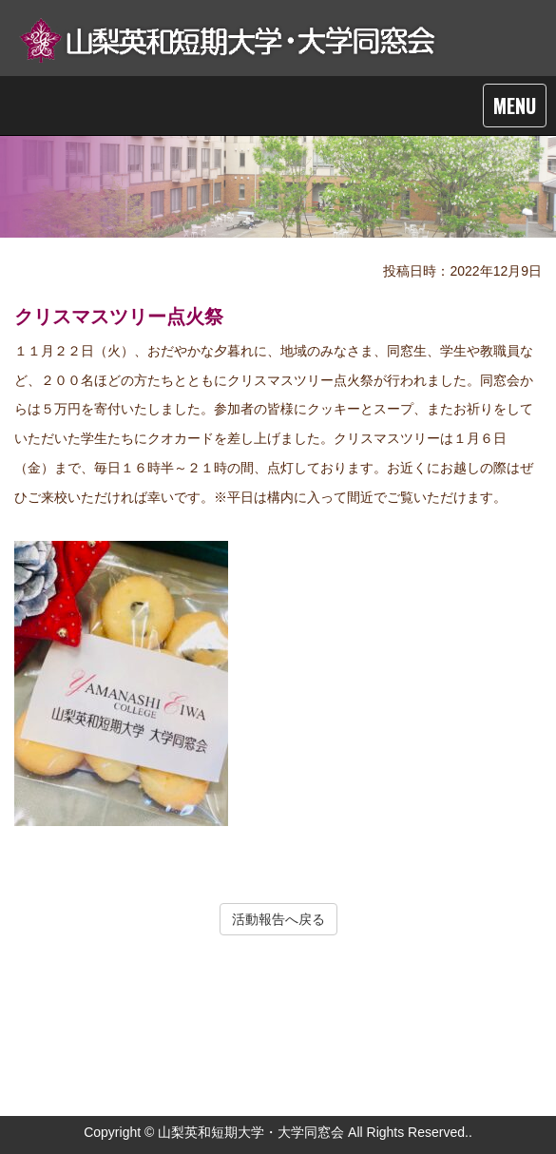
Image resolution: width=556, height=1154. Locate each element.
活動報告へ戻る (278, 919)
